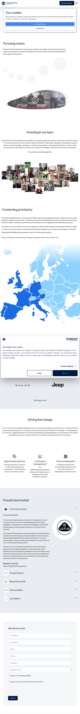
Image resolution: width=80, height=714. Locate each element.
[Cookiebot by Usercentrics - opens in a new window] (68, 339)
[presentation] (21, 654)
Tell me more (32, 19)
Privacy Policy (26, 640)
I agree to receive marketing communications (27, 646)
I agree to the (20, 640)
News (71, 706)
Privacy (56, 698)
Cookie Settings (67, 366)
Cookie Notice (58, 702)
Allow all (65, 373)
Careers (72, 702)
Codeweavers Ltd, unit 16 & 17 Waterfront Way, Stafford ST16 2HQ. (17, 696)
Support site (57, 706)
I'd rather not (40, 28)
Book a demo (66, 3)
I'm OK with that (40, 24)
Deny (40, 373)
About (71, 698)
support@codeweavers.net (20, 704)
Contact (72, 710)
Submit (13, 663)
